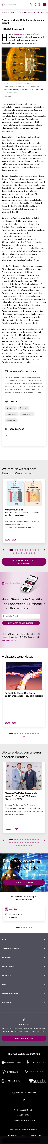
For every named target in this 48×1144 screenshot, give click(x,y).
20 (34, 553)
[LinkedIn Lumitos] (24, 1099)
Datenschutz (35, 1135)
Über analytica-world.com (24, 1120)
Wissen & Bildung (10, 994)
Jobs (4, 985)
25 (19, 845)
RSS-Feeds (6, 1002)
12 (13, 553)
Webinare (6, 976)
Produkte (6, 958)
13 (16, 553)
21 (33, 842)
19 (31, 553)
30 (31, 845)
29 (29, 845)
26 (21, 845)
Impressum (12, 1135)
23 (38, 842)
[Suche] (31, 4)
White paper (8, 967)
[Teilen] (35, 4)
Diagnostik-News (24, 882)
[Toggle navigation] (44, 4)
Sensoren (18, 34)
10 (35, 550)
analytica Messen (10, 949)
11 (38, 550)
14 (19, 553)
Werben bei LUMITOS (23, 1110)
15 (21, 553)
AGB (23, 1135)
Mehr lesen (9, 640)
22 (35, 842)
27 (24, 845)
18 (29, 553)
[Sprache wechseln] (39, 4)
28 (26, 845)
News (4, 940)
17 (26, 553)
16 (24, 553)
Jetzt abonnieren (24, 1038)
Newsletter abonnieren (21, 623)
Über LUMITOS (23, 1115)
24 (16, 845)
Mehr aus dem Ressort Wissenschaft (24, 561)
